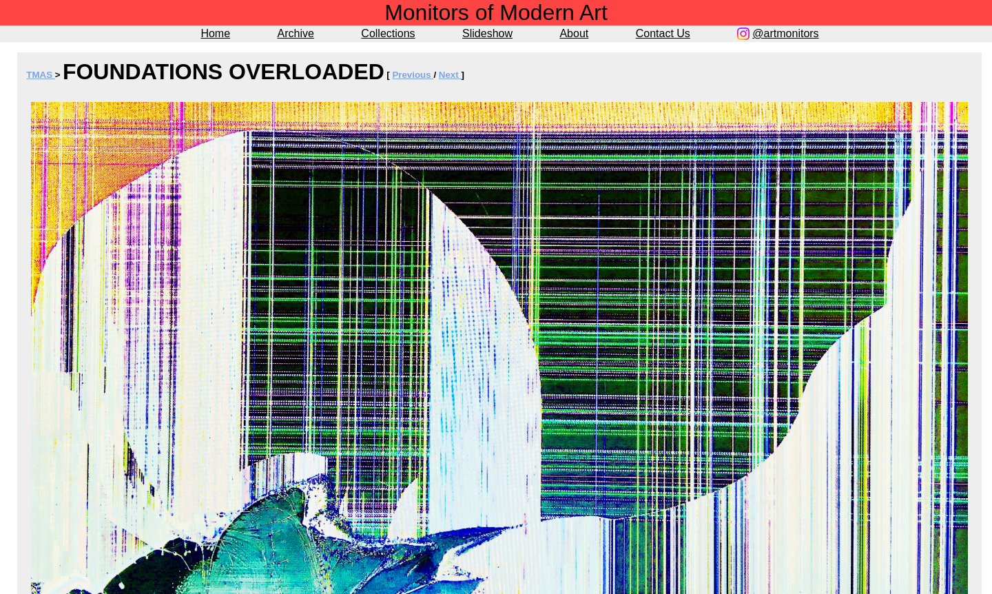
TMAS (40, 75)
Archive (296, 33)
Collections (388, 33)
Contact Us (663, 33)
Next (450, 75)
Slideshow (487, 33)
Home (215, 33)
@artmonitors (785, 33)
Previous (412, 75)
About (573, 33)
